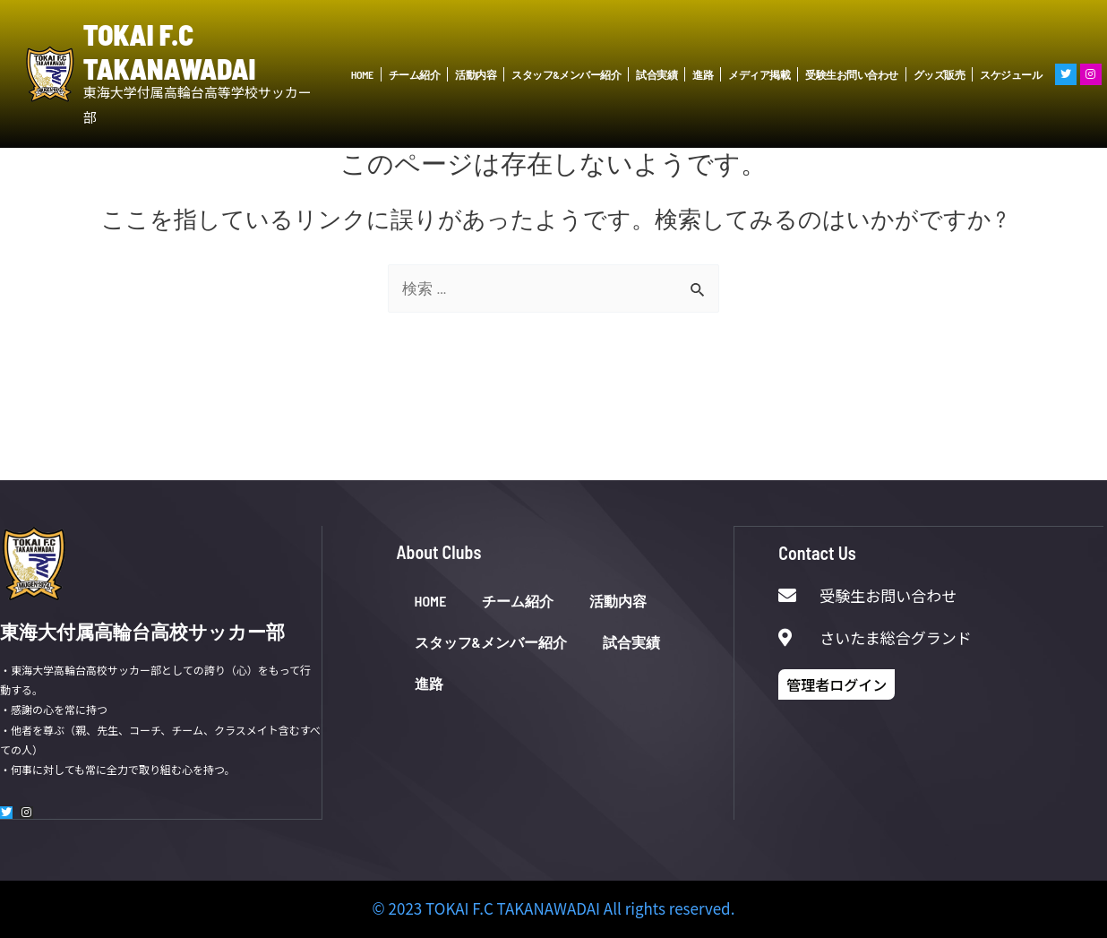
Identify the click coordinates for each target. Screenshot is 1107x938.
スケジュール (1011, 74)
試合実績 (656, 74)
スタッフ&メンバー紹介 (566, 74)
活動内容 (475, 74)
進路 (702, 74)
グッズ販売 (939, 74)
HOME (362, 74)
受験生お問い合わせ (851, 74)
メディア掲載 (759, 74)
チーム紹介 (415, 74)
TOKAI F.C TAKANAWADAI (169, 51)
